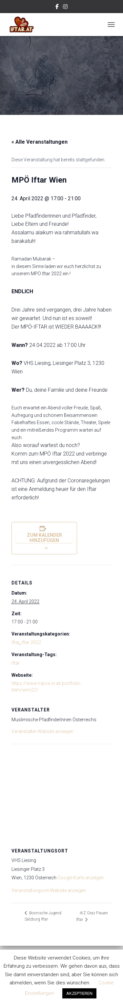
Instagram (65, 7)
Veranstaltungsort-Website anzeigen (48, 890)
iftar (15, 663)
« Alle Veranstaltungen (39, 142)
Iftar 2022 (31, 642)
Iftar (15, 642)
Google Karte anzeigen (80, 877)
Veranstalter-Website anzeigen (42, 731)
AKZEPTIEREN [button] (79, 993)
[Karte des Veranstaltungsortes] (61, 791)
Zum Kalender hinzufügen (44, 537)
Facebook (57, 7)
